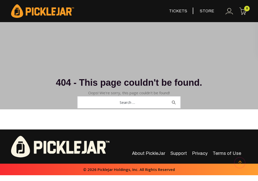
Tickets (178, 11)
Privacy (200, 153)
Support (178, 153)
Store (207, 11)
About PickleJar (148, 153)
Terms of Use (227, 153)
